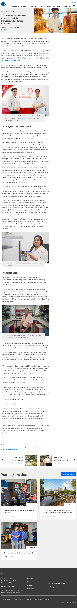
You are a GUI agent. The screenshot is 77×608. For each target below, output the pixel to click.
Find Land (24, 6)
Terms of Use (29, 599)
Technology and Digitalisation (9, 449)
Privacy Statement (18, 599)
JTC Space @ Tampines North (10, 60)
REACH (63, 583)
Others (3, 447)
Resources (30, 585)
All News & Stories (68, 474)
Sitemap (47, 599)
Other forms (30, 588)
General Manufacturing (13, 447)
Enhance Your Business (54, 6)
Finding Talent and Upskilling (29, 447)
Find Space (15, 6)
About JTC (67, 6)
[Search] (74, 6)
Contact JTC (49, 583)
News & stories (5, 11)
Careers (29, 582)
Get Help (42, 6)
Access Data (33, 6)
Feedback (57, 583)
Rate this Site (38, 599)
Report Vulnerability (6, 599)
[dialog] (15, 29)
